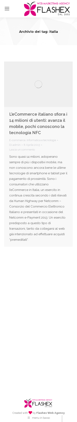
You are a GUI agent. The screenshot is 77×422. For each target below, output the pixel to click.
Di (15, 144)
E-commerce (17, 140)
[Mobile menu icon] (7, 8)
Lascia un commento (22, 149)
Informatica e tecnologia (41, 140)
